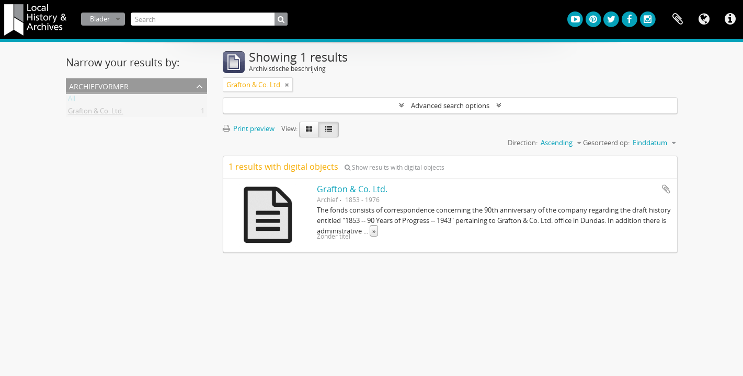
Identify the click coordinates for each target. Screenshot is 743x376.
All (71, 100)
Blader (100, 19)
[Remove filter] (287, 84)
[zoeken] (281, 19)
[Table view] (328, 129)
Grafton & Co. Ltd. (95, 113)
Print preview (249, 128)
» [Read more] (373, 231)
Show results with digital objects (394, 167)
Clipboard (678, 19)
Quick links (730, 19)
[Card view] (309, 129)
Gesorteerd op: (606, 142)
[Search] (209, 19)
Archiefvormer (99, 85)
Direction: (523, 142)
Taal (704, 19)
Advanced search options (450, 105)
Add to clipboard (666, 189)
